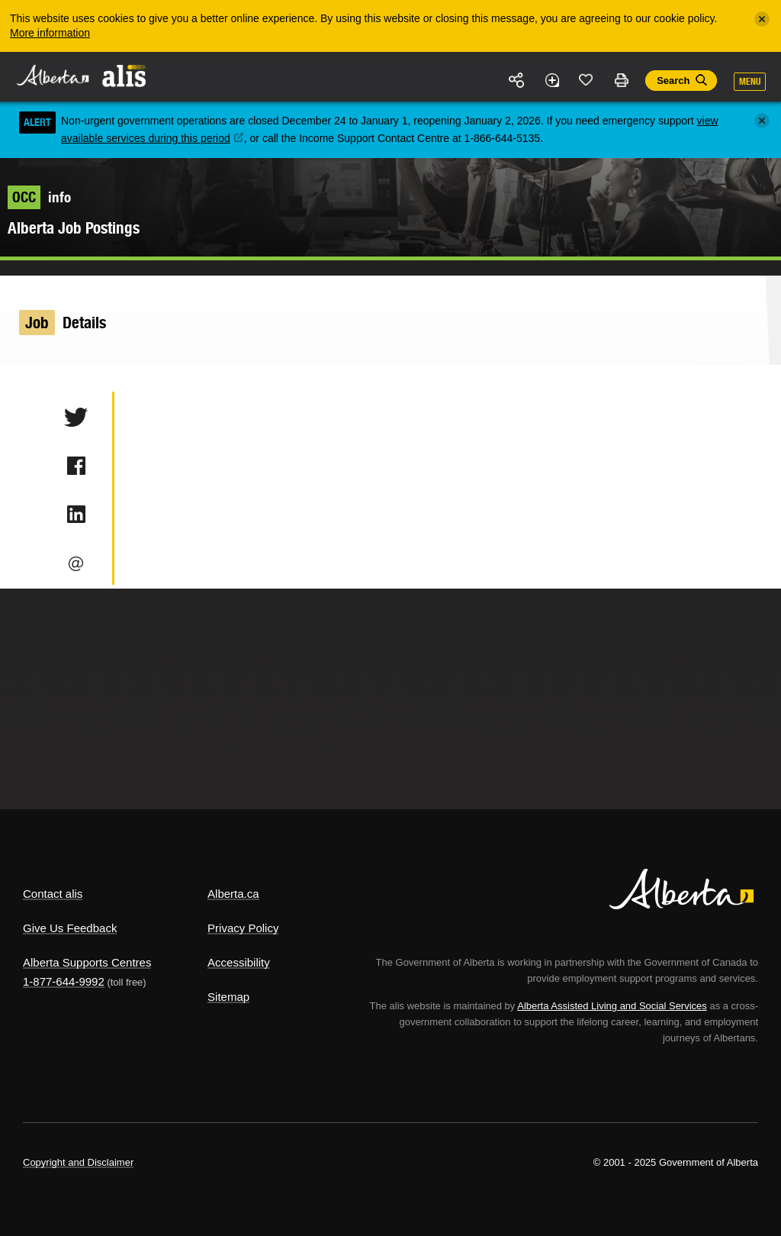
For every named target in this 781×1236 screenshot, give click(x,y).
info (39, 197)
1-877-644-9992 (63, 981)
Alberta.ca (233, 893)
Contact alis (52, 893)
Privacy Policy (242, 927)
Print (621, 80)
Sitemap (228, 996)
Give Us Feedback (70, 927)
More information (50, 33)
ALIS (124, 75)
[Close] (762, 19)
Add (551, 80)
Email (76, 563)
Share (517, 80)
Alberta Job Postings (74, 227)
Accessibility (238, 962)
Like (586, 79)
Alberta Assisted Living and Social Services (612, 1006)
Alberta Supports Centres (87, 962)
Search (673, 80)
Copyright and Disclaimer (78, 1162)
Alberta (51, 75)
